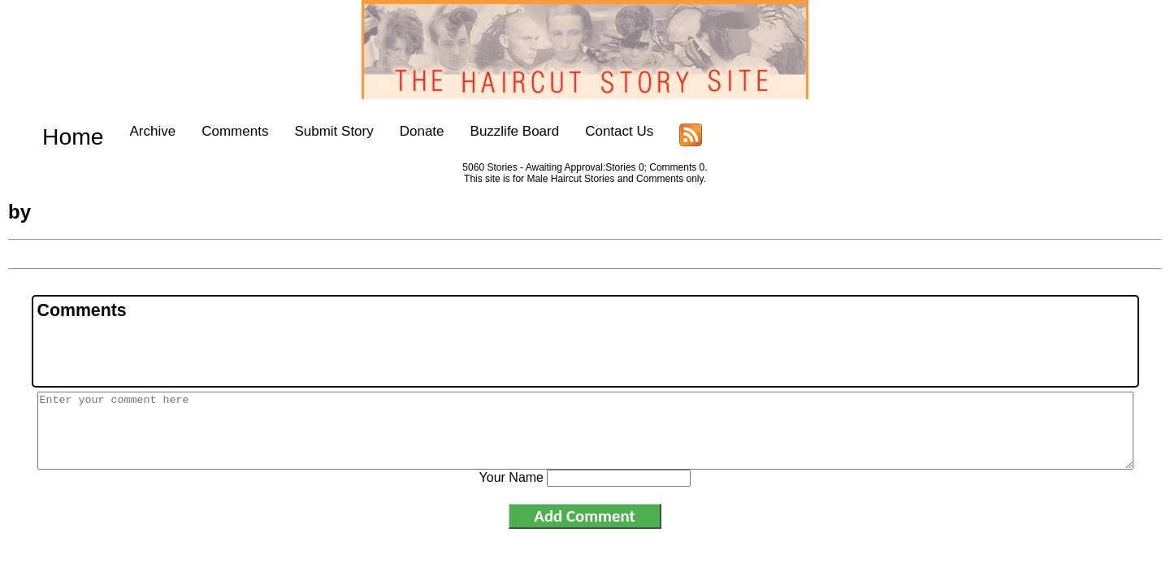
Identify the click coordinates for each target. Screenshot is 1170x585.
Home (60, 131)
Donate (397, 131)
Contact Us (595, 131)
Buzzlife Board (490, 131)
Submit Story (309, 131)
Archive (128, 131)
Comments (210, 131)
